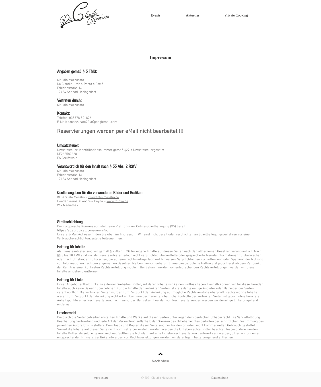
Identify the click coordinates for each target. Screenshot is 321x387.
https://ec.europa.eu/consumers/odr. (84, 230)
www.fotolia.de (117, 201)
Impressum (100, 378)
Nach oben (160, 361)
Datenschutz (219, 378)
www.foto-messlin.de (103, 197)
